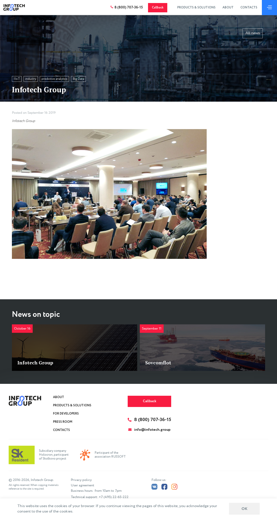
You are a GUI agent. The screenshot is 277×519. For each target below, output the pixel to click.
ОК (244, 509)
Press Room (62, 422)
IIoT (17, 79)
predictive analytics (54, 79)
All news (252, 33)
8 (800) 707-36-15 (128, 7)
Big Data (78, 79)
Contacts (248, 7)
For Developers (66, 414)
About (227, 7)
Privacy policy (81, 479)
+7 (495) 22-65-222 (114, 497)
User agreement (82, 485)
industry (30, 79)
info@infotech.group (149, 429)
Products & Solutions (196, 7)
